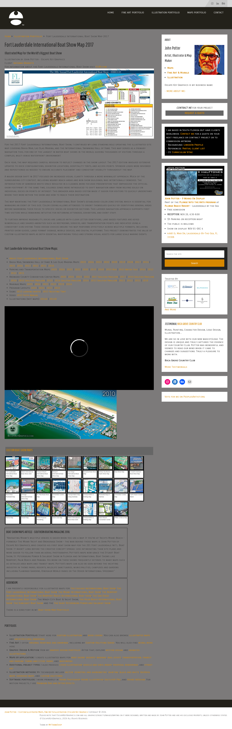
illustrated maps (139, 635)
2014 (20, 265)
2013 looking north (29, 291)
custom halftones (52, 675)
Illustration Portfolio (166, 12)
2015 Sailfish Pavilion (32, 280)
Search (194, 263)
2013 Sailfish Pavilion (104, 280)
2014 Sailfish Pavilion (68, 280)
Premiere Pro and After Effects (56, 683)
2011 (43, 265)
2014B (53, 298)
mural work (145, 642)
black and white (129, 672)
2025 (83, 262)
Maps (170, 67)
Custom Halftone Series (100, 642)
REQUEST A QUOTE (194, 113)
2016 (146, 262)
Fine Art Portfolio (133, 12)
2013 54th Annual (27, 295)
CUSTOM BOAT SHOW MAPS (19, 450)
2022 (106, 262)
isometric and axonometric (90, 672)
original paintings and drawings (48, 642)
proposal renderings (125, 664)
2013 (28, 265)
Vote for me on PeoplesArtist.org (185, 396)
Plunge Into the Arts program (197, 202)
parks (49, 661)
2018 (130, 262)
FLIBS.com (101, 66)
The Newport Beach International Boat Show (64, 595)
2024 (91, 262)
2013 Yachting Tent (54, 291)
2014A (43, 298)
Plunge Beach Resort (177, 205)
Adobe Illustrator (92, 679)
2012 (35, 265)
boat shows (78, 657)
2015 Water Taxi (128, 269)
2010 (51, 265)
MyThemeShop (55, 724)
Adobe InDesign (136, 679)
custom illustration (69, 635)
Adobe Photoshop (69, 679)
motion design (114, 650)
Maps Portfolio (196, 12)
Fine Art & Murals (178, 72)
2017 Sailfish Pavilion (105, 276)
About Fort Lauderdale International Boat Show (38, 258)
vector (69, 672)
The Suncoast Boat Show (28, 603)
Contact (219, 12)
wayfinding (66, 661)
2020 (114, 262)
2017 (138, 262)
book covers (95, 635)
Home (110, 12)
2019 (122, 262)
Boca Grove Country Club (189, 324)
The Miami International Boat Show (79, 592)
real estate (114, 657)
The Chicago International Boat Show (93, 588)
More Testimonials (176, 366)
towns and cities (35, 661)
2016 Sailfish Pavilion (141, 276)
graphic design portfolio (65, 650)
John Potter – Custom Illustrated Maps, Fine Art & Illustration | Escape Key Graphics (46, 712)
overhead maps (25, 675)
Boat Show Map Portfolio (53, 609)
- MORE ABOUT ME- (175, 91)
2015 (12, 265)
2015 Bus (111, 269)
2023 (99, 262)
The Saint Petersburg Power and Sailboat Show (82, 603)
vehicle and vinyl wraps (97, 664)
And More (170, 309)
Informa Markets (23, 63)
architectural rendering (30, 639)
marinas (101, 657)
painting (113, 672)
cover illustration (70, 664)
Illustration (175, 77)
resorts (91, 657)
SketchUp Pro (113, 679)
